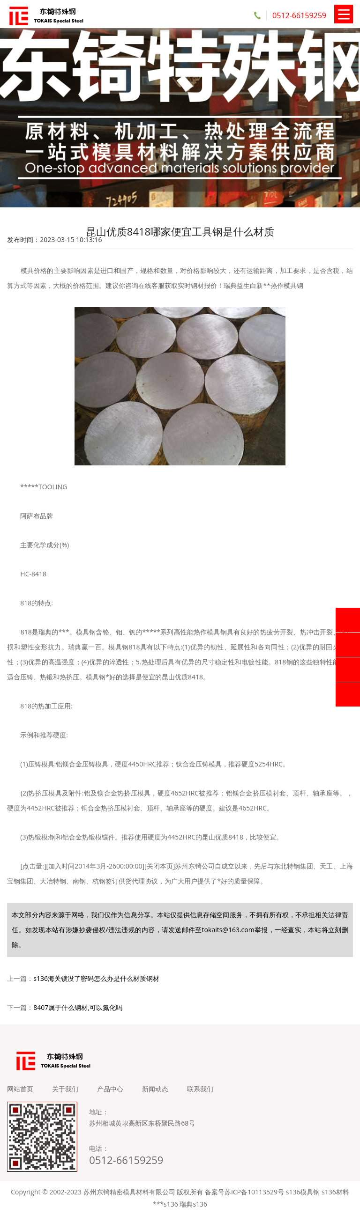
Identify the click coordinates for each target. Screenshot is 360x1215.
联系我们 (200, 1088)
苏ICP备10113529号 (254, 1191)
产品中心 (110, 1088)
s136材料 (335, 1191)
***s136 (165, 1204)
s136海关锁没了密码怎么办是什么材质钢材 (96, 978)
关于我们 (65, 1088)
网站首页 (20, 1088)
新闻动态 (155, 1088)
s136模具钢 (303, 1191)
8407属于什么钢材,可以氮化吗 (77, 1007)
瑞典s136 (193, 1204)
